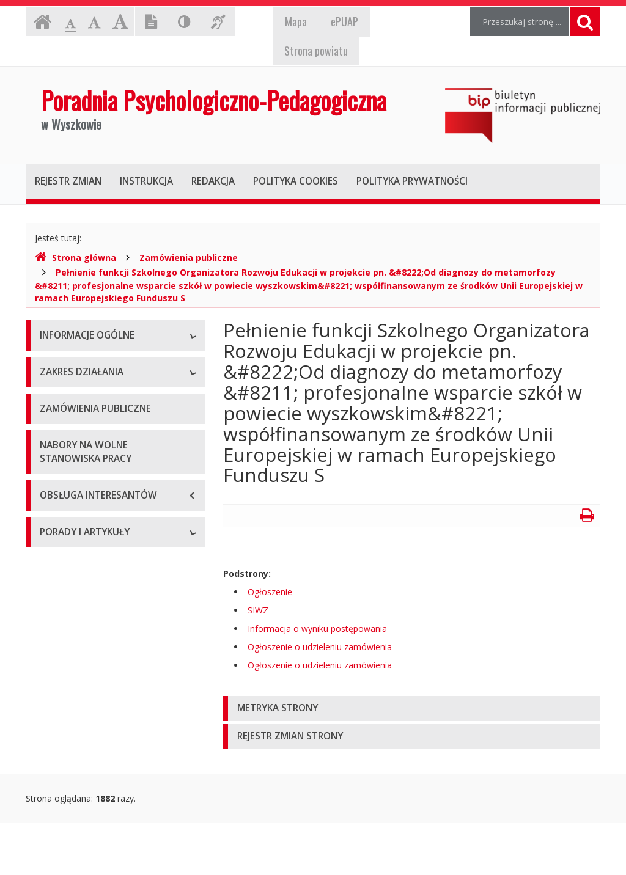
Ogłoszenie (270, 592)
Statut (52, 419)
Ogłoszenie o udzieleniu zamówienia (320, 647)
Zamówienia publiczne (188, 257)
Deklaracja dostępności (86, 474)
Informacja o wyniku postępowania (317, 628)
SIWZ (258, 610)
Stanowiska (62, 392)
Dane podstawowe (77, 364)
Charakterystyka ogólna (86, 578)
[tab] (411, 708)
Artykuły (56, 793)
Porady (54, 766)
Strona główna (75, 257)
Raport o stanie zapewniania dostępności (96, 508)
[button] (411, 708)
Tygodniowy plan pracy (85, 447)
